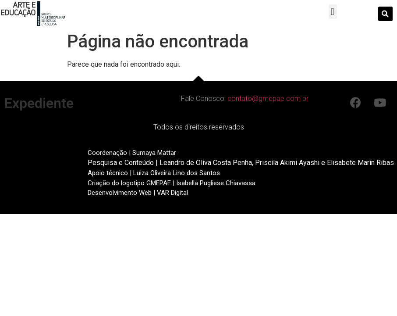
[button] (333, 11)
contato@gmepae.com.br (267, 98)
